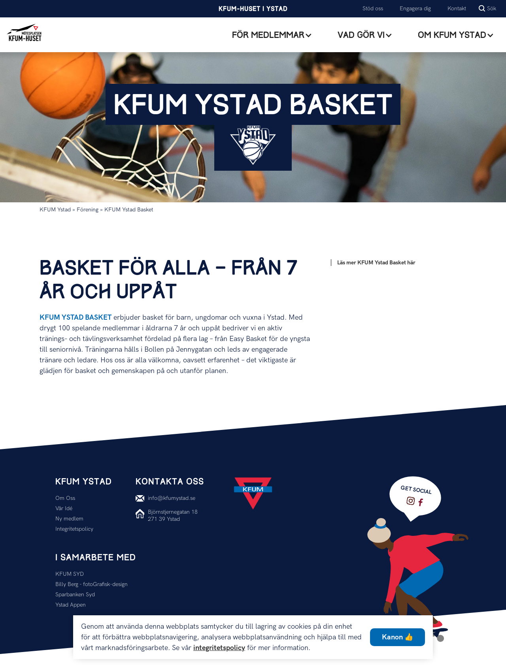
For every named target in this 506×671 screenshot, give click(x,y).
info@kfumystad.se (171, 498)
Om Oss (65, 498)
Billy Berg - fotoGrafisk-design (91, 584)
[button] (272, 35)
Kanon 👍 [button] (397, 637)
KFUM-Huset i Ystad (253, 9)
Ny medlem (69, 518)
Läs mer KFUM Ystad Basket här (376, 262)
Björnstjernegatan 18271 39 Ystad (173, 515)
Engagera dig (415, 8)
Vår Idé (63, 508)
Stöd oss (373, 8)
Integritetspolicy (74, 529)
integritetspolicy (219, 648)
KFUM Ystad (55, 209)
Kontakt (456, 8)
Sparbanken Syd (75, 594)
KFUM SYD (69, 574)
